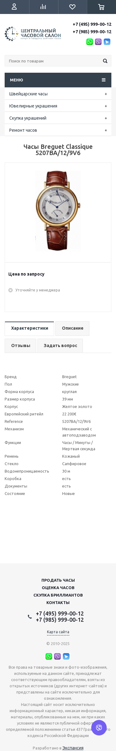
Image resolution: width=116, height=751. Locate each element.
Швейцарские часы (28, 93)
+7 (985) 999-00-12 (92, 32)
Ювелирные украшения (33, 105)
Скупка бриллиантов (58, 595)
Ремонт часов (23, 130)
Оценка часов (58, 587)
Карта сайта (58, 632)
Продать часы (58, 580)
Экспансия (73, 747)
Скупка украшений (27, 118)
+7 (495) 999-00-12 (92, 24)
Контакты (58, 602)
